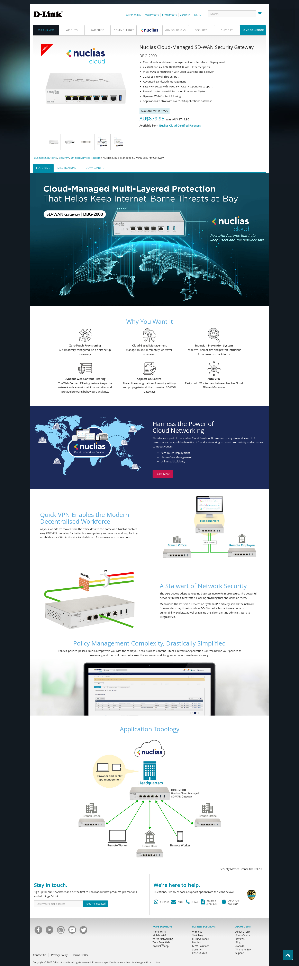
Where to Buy (133, 15)
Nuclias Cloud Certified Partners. (180, 125)
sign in (197, 15)
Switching (98, 30)
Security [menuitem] (196, 949)
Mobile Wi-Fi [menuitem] (159, 935)
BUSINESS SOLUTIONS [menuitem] (204, 926)
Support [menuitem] (239, 953)
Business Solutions (45, 158)
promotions (151, 15)
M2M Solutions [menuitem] (200, 946)
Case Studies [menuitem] (199, 953)
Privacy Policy (59, 955)
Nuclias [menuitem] (196, 942)
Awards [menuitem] (239, 946)
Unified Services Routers (85, 158)
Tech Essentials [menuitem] (161, 942)
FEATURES (43, 167)
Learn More (163, 474)
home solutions (253, 30)
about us (185, 15)
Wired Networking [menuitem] (163, 938)
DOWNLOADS (95, 167)
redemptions (169, 15)
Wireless (72, 30)
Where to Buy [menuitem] (243, 949)
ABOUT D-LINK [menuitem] (243, 926)
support (227, 30)
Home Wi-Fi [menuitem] (159, 931)
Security (201, 30)
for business (45, 30)
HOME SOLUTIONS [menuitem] (162, 926)
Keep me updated (95, 903)
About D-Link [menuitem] (242, 931)
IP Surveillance (123, 30)
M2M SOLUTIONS (175, 30)
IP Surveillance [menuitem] (200, 938)
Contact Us (39, 955)
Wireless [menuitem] (197, 931)
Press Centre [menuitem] (242, 935)
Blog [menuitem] (238, 942)
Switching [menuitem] (197, 935)
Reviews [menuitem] (240, 938)
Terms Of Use (81, 955)
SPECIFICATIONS (68, 167)
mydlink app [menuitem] (161, 946)
